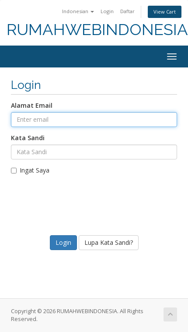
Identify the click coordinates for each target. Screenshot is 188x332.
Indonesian (78, 11)
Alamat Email (31, 105)
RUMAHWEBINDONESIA (97, 29)
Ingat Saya (30, 170)
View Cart (164, 11)
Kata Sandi (28, 138)
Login (107, 11)
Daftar (127, 11)
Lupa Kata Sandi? (108, 242)
